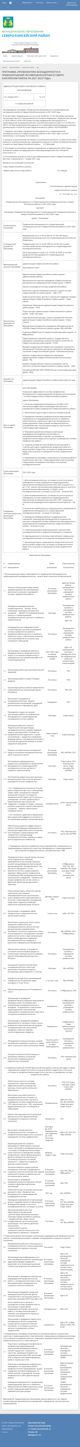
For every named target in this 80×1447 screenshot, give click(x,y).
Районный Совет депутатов (36, 56)
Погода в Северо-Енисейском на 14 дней (25, 43)
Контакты (39, 2)
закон (36, 235)
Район (5, 56)
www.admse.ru (9, 153)
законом (32, 116)
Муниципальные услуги (11, 61)
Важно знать (51, 2)
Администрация (17, 56)
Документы (54, 56)
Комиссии (27, 61)
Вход (4, 3)
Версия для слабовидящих (72, 3)
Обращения (27, 2)
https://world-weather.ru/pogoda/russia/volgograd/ (25, 45)
